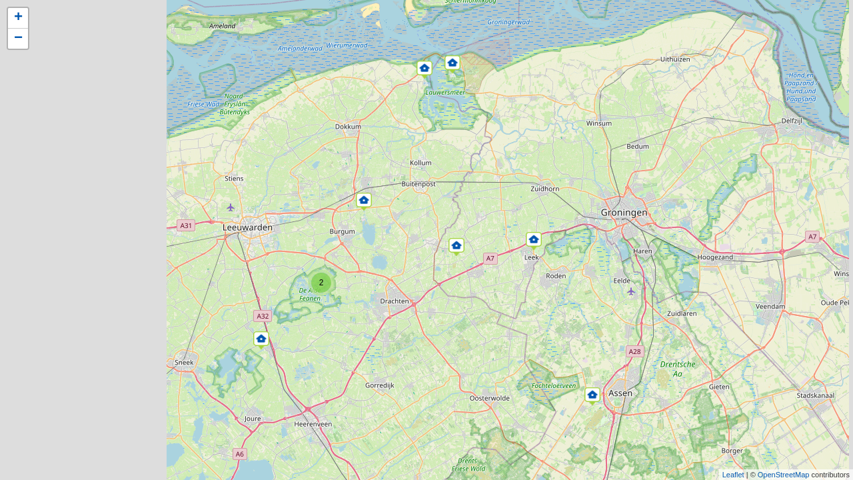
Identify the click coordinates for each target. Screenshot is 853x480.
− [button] (18, 39)
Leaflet (733, 475)
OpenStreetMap (784, 475)
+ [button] (18, 18)
